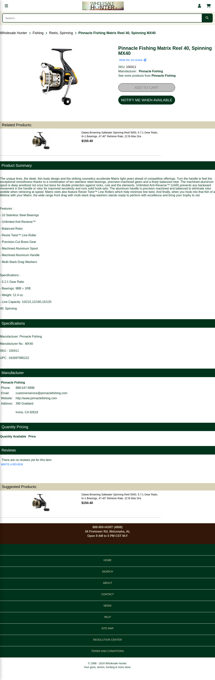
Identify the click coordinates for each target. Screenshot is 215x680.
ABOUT (107, 582)
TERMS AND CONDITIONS (107, 651)
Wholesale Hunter (13, 33)
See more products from (147, 75)
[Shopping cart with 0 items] (208, 6)
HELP (107, 616)
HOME (107, 560)
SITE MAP (107, 628)
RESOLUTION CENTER (107, 639)
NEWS (107, 605)
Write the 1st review (132, 60)
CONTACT (107, 594)
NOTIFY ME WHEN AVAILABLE (146, 100)
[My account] (199, 6)
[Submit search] (207, 18)
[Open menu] (6, 6)
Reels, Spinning (61, 33)
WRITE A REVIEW (12, 464)
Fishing (38, 33)
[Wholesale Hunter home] (103, 6)
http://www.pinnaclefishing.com (36, 398)
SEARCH (107, 571)
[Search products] (102, 18)
